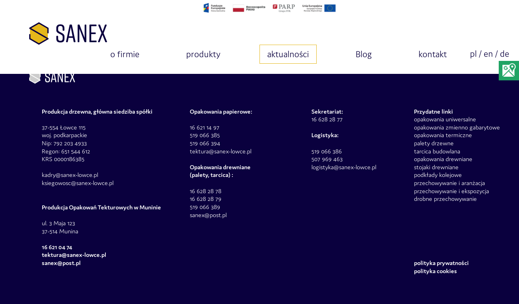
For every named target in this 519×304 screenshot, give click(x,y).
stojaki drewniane (436, 167)
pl (473, 53)
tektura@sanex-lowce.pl (220, 151)
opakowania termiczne (443, 135)
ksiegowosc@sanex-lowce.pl (78, 183)
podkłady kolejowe (438, 175)
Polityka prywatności (441, 263)
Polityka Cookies (435, 271)
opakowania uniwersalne (445, 119)
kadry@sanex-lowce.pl (70, 175)
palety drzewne (434, 143)
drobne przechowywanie (445, 199)
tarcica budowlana (437, 151)
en (488, 53)
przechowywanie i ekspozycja (451, 191)
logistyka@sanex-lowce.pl (343, 167)
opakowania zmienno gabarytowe (457, 127)
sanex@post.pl (208, 215)
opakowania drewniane (443, 159)
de (504, 53)
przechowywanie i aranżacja (449, 183)
